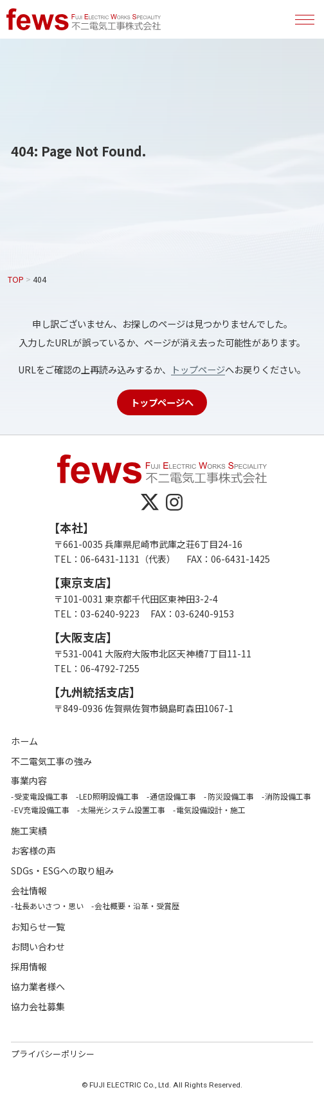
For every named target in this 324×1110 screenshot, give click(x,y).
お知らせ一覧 (38, 927)
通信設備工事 (173, 796)
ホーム (24, 741)
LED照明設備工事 (109, 796)
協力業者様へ (38, 987)
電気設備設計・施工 (211, 809)
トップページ (198, 369)
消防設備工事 (288, 796)
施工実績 (29, 831)
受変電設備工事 (41, 796)
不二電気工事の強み (51, 761)
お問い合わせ (38, 947)
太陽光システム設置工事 (122, 809)
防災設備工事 (231, 796)
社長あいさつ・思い (49, 905)
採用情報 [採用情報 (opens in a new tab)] (29, 967)
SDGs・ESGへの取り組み (62, 871)
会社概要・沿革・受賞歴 (136, 905)
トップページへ (162, 402)
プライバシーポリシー (52, 1054)
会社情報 (29, 891)
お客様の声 (33, 851)
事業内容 (29, 781)
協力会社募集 (38, 1007)
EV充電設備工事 (41, 809)
